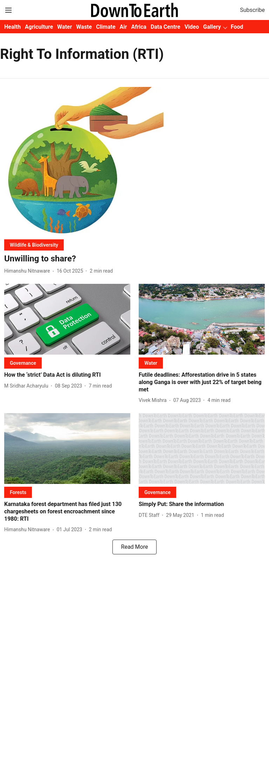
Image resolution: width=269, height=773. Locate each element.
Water (64, 26)
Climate (105, 26)
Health (12, 26)
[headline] (134, 258)
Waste (84, 26)
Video (192, 26)
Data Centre (165, 26)
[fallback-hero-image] (134, 160)
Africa (138, 26)
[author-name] (28, 271)
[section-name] (34, 244)
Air (123, 26)
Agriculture (39, 26)
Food (237, 26)
